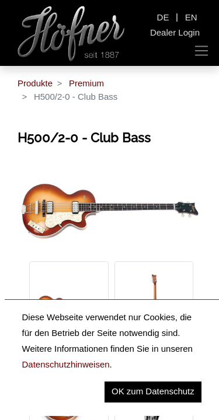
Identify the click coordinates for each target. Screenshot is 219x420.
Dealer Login (175, 32)
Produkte (35, 83)
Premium (86, 83)
